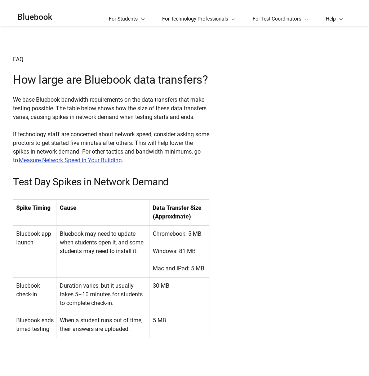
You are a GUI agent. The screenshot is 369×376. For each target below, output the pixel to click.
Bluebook (34, 17)
